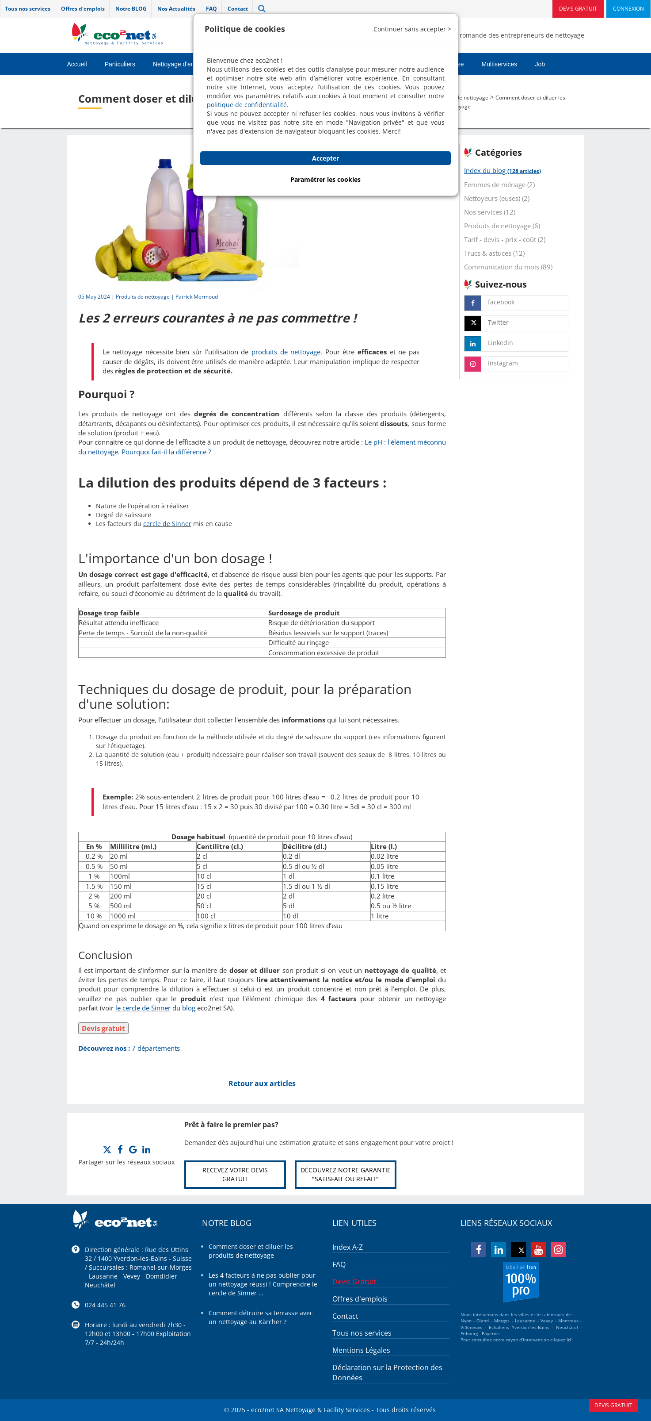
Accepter (325, 158)
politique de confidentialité (247, 104)
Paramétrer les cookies (325, 179)
